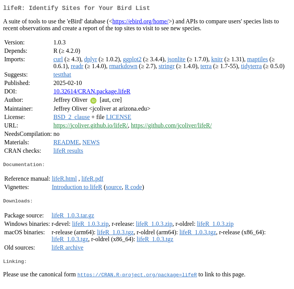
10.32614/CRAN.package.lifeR (91, 93)
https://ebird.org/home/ (140, 23)
